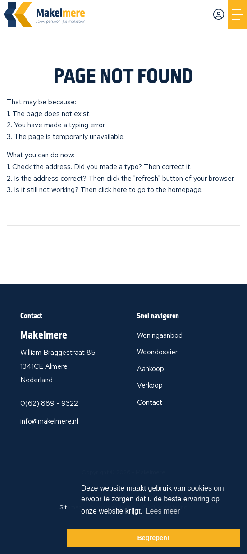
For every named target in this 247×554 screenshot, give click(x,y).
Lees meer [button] (163, 511)
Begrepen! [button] (153, 537)
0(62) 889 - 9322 (49, 403)
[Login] (218, 14)
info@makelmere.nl (49, 421)
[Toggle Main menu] (237, 14)
